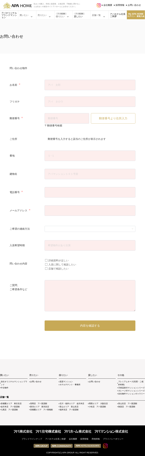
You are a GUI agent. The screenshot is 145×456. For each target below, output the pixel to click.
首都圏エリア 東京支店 (11, 403)
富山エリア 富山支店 (69, 407)
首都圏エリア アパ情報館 (41, 410)
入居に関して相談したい (60, 264)
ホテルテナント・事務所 (70, 384)
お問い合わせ (134, 5)
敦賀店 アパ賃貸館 (126, 407)
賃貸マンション (66, 381)
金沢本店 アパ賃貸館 (10, 407)
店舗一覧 (4, 397)
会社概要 (107, 5)
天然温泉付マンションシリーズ (131, 388)
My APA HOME (135, 15)
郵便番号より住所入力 (113, 118)
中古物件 (4, 388)
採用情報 (120, 5)
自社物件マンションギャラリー (131, 394)
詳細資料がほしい (57, 260)
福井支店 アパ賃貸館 (69, 410)
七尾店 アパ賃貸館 (9, 410)
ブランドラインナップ (32, 439)
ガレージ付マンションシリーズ (131, 391)
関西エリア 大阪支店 (98, 403)
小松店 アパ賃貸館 (97, 407)
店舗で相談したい (57, 268)
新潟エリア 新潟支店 (39, 407)
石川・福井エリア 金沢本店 (72, 403)
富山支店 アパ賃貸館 (127, 403)
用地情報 (96, 439)
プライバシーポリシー (113, 439)
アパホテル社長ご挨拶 (117, 15)
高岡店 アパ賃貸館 (38, 403)
